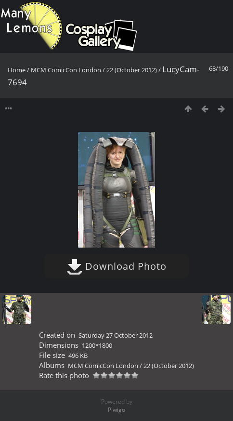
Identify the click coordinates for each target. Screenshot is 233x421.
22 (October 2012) (131, 70)
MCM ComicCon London (66, 70)
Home (17, 70)
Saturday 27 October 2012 (115, 335)
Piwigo (116, 410)
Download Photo (117, 266)
